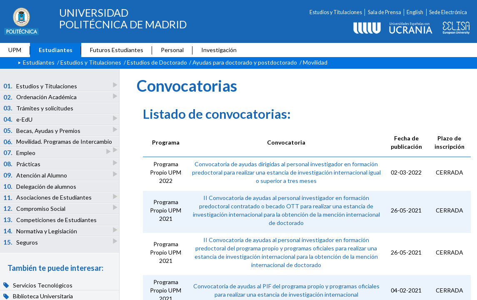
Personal (172, 49)
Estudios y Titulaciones (336, 12)
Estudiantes (55, 49)
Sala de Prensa (384, 12)
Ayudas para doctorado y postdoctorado (244, 62)
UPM (14, 49)
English (415, 12)
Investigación (219, 49)
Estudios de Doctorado (157, 62)
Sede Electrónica (448, 12)
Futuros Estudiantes (116, 49)
